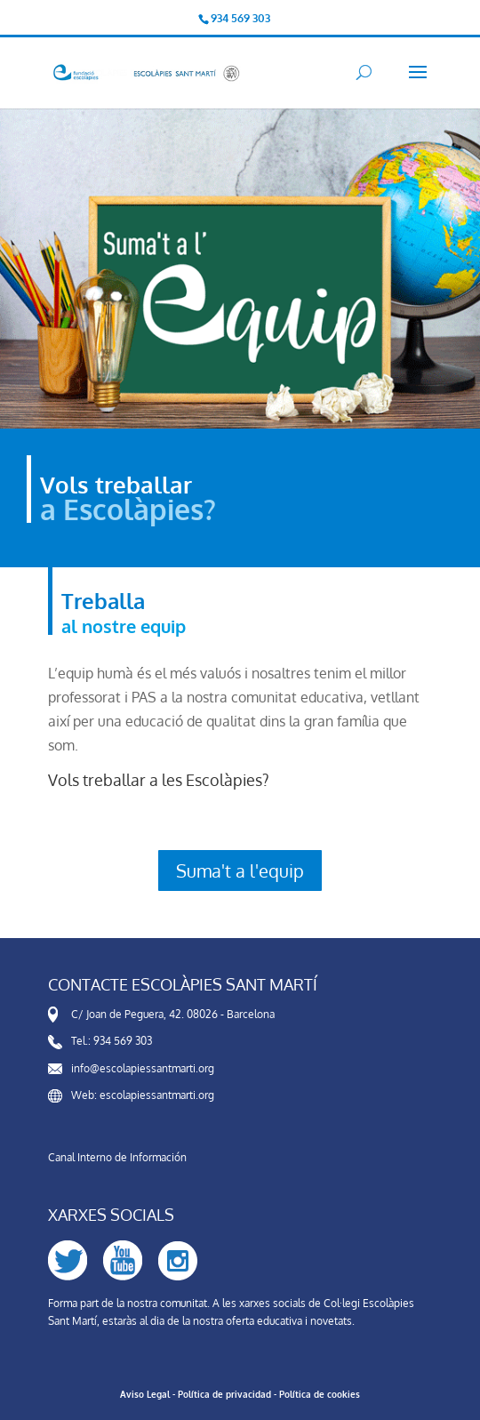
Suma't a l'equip (240, 870)
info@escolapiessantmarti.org (142, 1068)
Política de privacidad (224, 1394)
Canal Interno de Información (117, 1157)
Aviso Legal (145, 1394)
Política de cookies (319, 1394)
